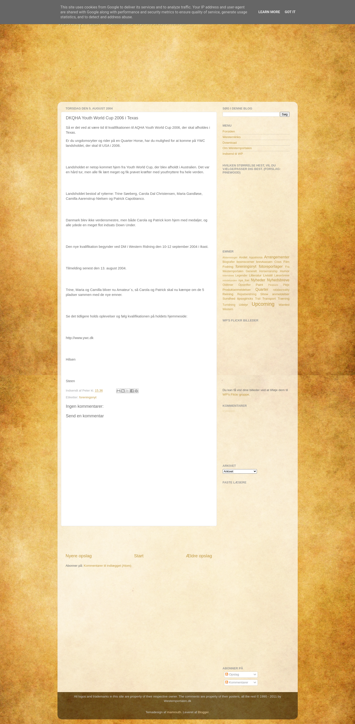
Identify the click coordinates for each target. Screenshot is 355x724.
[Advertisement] (177, 69)
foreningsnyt (88, 397)
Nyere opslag (79, 555)
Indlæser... (230, 411)
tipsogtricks (245, 298)
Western (228, 309)
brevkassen (264, 262)
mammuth (174, 712)
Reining (228, 294)
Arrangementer (277, 257)
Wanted (284, 304)
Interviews (228, 275)
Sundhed (229, 298)
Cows (278, 262)
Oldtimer (228, 285)
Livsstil (268, 275)
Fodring (228, 266)
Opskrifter (244, 285)
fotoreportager (271, 266)
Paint (259, 285)
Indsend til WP (233, 153)
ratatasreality (281, 289)
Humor (285, 271)
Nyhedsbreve (278, 280)
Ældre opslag (199, 555)
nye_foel (244, 280)
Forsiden (229, 131)
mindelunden (230, 280)
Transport (269, 298)
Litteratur (255, 275)
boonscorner (245, 262)
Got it (290, 12)
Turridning (229, 304)
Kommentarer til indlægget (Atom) (107, 565)
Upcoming (263, 304)
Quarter (261, 289)
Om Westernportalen (237, 148)
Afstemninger (230, 257)
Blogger (203, 712)
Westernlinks (232, 137)
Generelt (251, 271)
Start (139, 555)
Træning (284, 298)
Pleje (286, 285)
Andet (243, 257)
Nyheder (258, 280)
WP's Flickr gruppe (236, 394)
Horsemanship (268, 271)
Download (230, 142)
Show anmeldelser (274, 294)
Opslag (232, 674)
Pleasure (273, 284)
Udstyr (243, 304)
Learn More (269, 12)
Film (286, 262)
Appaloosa (255, 257)
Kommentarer (236, 682)
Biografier (229, 262)
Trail (257, 298)
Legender (241, 275)
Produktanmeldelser (237, 289)
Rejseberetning (246, 294)
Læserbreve (282, 275)
